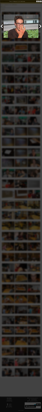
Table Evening (22, 1)
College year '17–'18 (16, 1)
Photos (10, 1)
